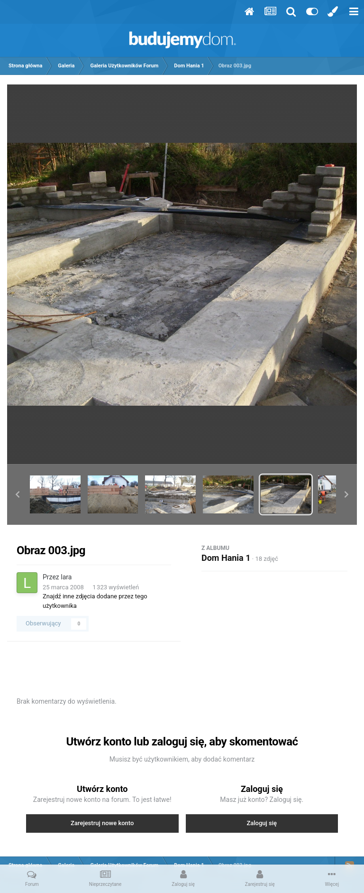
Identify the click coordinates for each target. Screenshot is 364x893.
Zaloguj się (261, 823)
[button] (17, 494)
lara (66, 577)
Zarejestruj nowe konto (102, 823)
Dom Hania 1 (226, 558)
